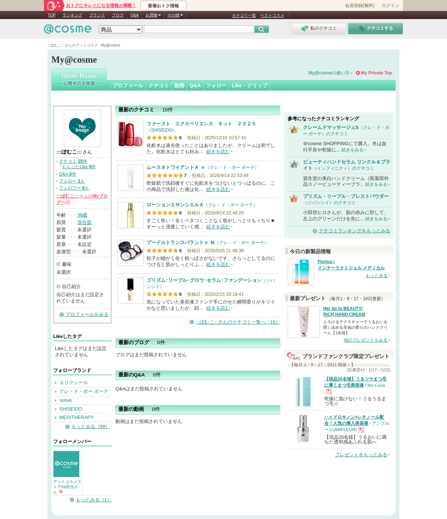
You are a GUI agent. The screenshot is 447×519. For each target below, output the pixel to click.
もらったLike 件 (79, 166)
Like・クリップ (249, 85)
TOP (52, 15)
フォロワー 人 (74, 188)
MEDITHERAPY (76, 417)
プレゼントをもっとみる (361, 454)
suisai (65, 400)
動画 (179, 85)
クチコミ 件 (73, 161)
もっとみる (377, 275)
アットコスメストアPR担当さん (67, 486)
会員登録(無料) (359, 5)
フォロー (216, 85)
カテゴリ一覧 (244, 15)
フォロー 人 (72, 181)
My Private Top (376, 73)
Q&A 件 (67, 174)
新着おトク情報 (163, 5)
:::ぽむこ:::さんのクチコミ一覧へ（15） (238, 322)
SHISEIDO (70, 409)
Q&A (134, 15)
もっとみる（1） (94, 500)
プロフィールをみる (87, 314)
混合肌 (84, 222)
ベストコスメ (272, 15)
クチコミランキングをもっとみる (354, 230)
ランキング (72, 15)
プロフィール (127, 85)
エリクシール (73, 382)
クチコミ (158, 85)
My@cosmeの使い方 (329, 73)
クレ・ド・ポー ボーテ (83, 391)
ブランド (97, 15)
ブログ (118, 15)
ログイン (390, 5)
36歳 (82, 215)
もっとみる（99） (90, 426)
